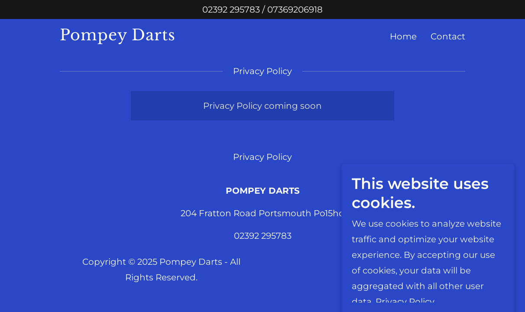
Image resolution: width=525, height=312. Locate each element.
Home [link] (403, 36)
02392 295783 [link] (231, 9)
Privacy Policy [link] (262, 157)
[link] (131, 37)
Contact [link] (448, 36)
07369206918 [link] (295, 9)
